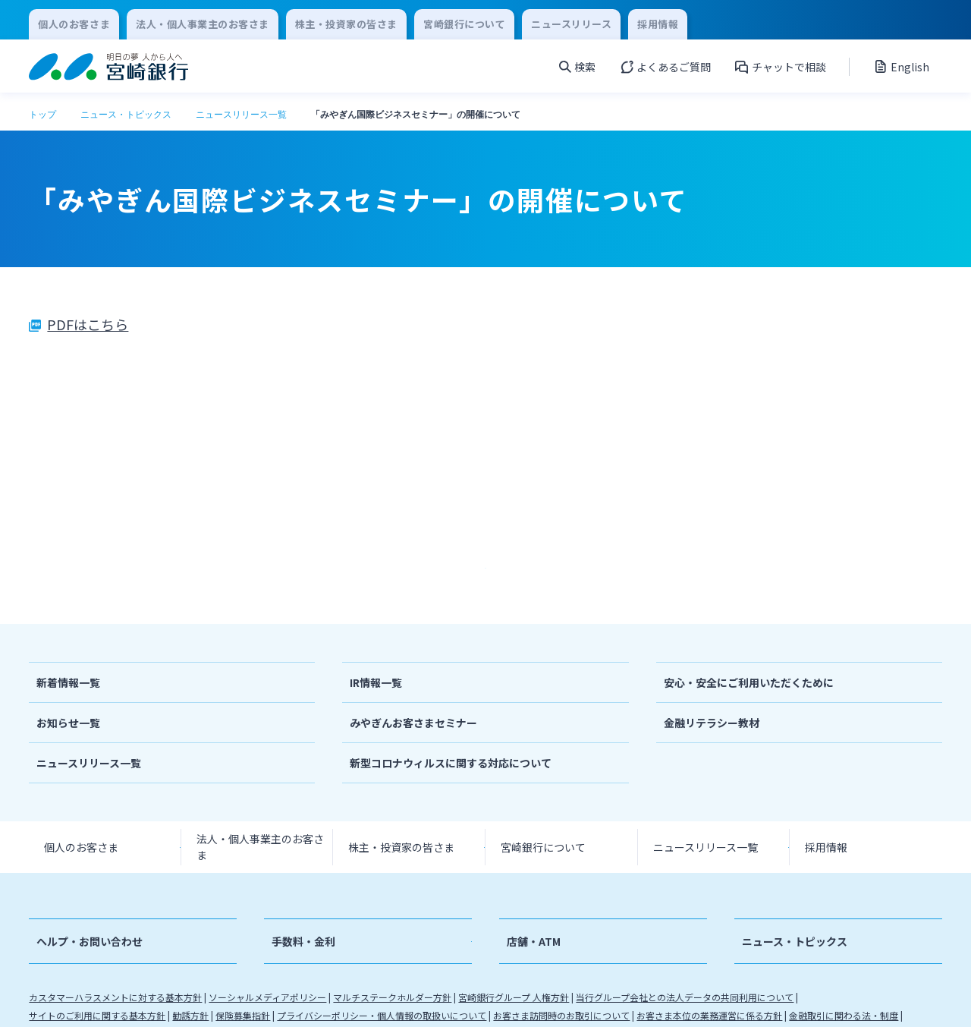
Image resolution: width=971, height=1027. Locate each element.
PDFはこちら (87, 324)
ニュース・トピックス (125, 114)
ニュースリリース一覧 (241, 114)
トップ (42, 114)
